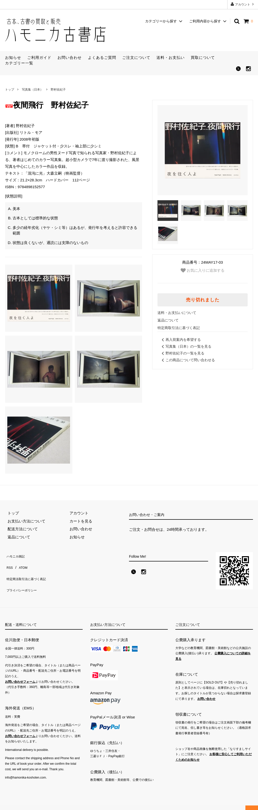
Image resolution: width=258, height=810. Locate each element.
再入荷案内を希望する (180, 340)
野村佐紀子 (58, 89)
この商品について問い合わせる (187, 360)
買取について (203, 57)
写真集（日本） (32, 89)
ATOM (21, 563)
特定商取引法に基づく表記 (178, 328)
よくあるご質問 (102, 57)
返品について (168, 320)
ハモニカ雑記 (16, 555)
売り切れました (202, 300)
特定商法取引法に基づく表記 (29, 571)
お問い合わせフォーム (20, 673)
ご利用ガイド (39, 57)
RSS (9, 563)
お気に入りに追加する (202, 270)
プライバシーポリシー (24, 579)
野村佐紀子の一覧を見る (182, 353)
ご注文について (136, 57)
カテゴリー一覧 (19, 63)
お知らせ (13, 57)
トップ (9, 89)
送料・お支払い (170, 57)
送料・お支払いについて (176, 313)
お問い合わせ (69, 57)
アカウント (242, 4)
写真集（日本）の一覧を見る (185, 346)
